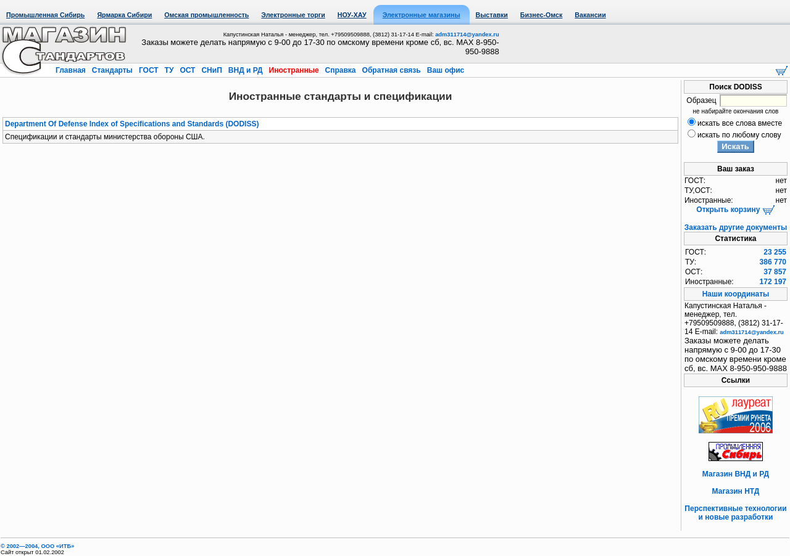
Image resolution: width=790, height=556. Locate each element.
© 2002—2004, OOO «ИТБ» (37, 546)
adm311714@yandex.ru (467, 34)
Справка (340, 70)
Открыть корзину (735, 209)
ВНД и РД (245, 70)
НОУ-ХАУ (352, 14)
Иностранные (294, 70)
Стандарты (112, 70)
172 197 (773, 281)
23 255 (774, 252)
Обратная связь (391, 70)
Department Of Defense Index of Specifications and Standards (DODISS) (132, 124)
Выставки (492, 14)
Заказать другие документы (735, 227)
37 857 (774, 272)
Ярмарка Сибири (124, 14)
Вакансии (590, 14)
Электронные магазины (421, 14)
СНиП (211, 70)
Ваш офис (444, 70)
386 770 (773, 262)
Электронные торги (293, 14)
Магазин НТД (736, 491)
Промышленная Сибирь (45, 14)
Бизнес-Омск (541, 14)
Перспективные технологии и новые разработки (735, 512)
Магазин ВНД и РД (735, 474)
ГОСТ (148, 70)
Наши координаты (736, 294)
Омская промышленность (206, 14)
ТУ (168, 70)
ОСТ (188, 70)
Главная (72, 70)
